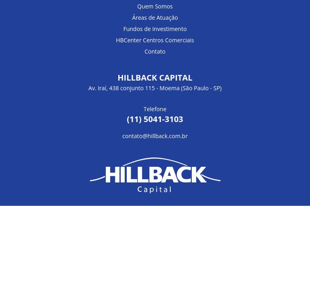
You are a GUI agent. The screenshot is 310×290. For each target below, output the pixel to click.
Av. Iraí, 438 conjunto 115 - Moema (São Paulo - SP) (155, 88)
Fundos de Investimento (154, 29)
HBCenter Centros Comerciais (155, 40)
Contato (155, 51)
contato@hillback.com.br (155, 136)
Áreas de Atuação (155, 17)
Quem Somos (155, 6)
